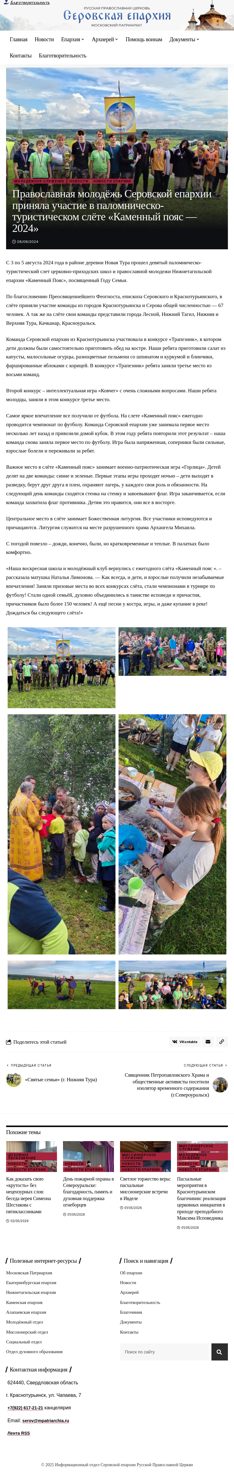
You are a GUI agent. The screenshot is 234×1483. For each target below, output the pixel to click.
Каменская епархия (25, 1312)
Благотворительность (30, 3)
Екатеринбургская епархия (32, 1291)
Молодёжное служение (39, 181)
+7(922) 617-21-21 (27, 1420)
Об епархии (132, 1281)
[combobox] (163, 1364)
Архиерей (130, 1301)
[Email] (207, 1043)
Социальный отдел (25, 1353)
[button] (221, 1043)
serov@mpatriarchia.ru (49, 1433)
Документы (131, 1332)
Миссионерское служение (139, 1158)
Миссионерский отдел (28, 1343)
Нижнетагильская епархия (32, 1301)
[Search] (218, 1364)
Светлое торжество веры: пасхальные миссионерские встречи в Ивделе (145, 1190)
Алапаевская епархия (27, 1322)
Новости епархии (112, 181)
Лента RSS (20, 1445)
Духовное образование (22, 1158)
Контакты (130, 1343)
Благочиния (132, 1322)
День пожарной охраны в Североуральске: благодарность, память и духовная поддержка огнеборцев (88, 1193)
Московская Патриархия (30, 1281)
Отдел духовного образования (36, 1363)
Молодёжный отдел (25, 1332)
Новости (78, 181)
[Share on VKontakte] (182, 1043)
